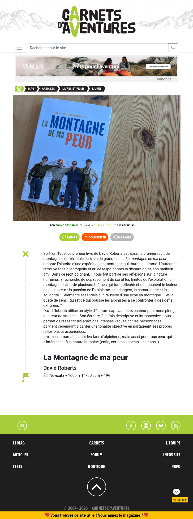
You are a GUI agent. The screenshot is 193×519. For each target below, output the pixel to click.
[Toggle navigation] (19, 48)
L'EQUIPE (173, 443)
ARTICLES (20, 455)
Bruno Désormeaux (69, 225)
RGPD (176, 466)
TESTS (17, 466)
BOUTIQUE (96, 466)
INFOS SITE (171, 455)
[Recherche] (97, 47)
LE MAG (19, 443)
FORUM (96, 455)
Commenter (95, 237)
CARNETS (96, 443)
